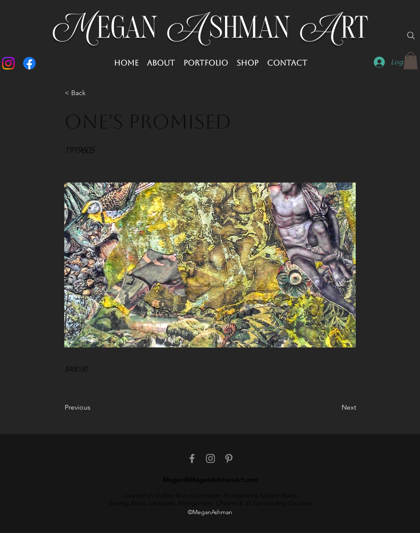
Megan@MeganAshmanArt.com (210, 480)
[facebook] (192, 458)
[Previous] (93, 407)
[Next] (334, 407)
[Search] (411, 36)
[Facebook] (29, 63)
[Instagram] (8, 63)
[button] (410, 60)
